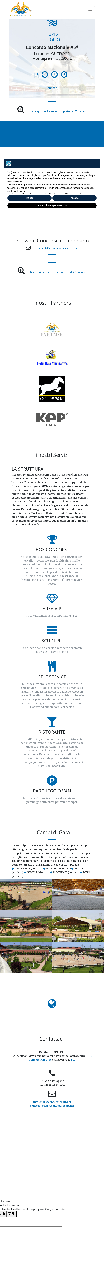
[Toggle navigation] (90, 9)
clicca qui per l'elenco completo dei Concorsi (58, 111)
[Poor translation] (11, 1214)
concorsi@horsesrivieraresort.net (56, 248)
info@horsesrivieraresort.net (52, 1101)
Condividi (52, 88)
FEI (73, 1059)
